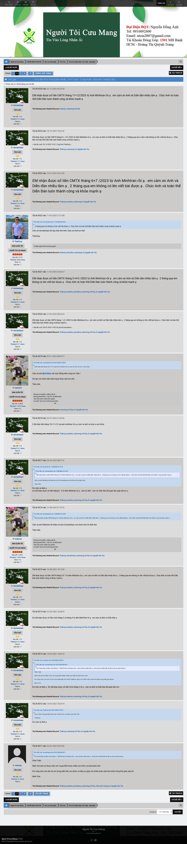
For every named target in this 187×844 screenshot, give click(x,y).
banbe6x (63, 108)
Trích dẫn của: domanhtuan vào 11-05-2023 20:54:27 (49, 221)
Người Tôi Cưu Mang (9, 838)
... (27, 73)
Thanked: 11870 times (17, 406)
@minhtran (46, 373)
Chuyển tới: (153, 811)
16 (30, 73)
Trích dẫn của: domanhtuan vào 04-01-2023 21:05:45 (49, 362)
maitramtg (70, 108)
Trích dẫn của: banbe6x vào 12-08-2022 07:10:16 (48, 466)
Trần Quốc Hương (102, 785)
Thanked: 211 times (17, 118)
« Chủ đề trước (11, 67)
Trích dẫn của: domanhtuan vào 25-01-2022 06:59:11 (52, 664)
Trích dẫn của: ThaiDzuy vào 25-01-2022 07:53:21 (48, 710)
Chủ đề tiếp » (176, 67)
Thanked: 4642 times (17, 259)
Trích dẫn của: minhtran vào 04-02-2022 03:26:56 (48, 660)
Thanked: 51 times (17, 779)
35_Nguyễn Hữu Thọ (82, 149)
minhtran (18, 765)
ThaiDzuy (63, 149)
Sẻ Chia (77, 108)
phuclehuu (70, 252)
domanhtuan (18, 105)
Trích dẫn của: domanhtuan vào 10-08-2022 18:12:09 (52, 471)
